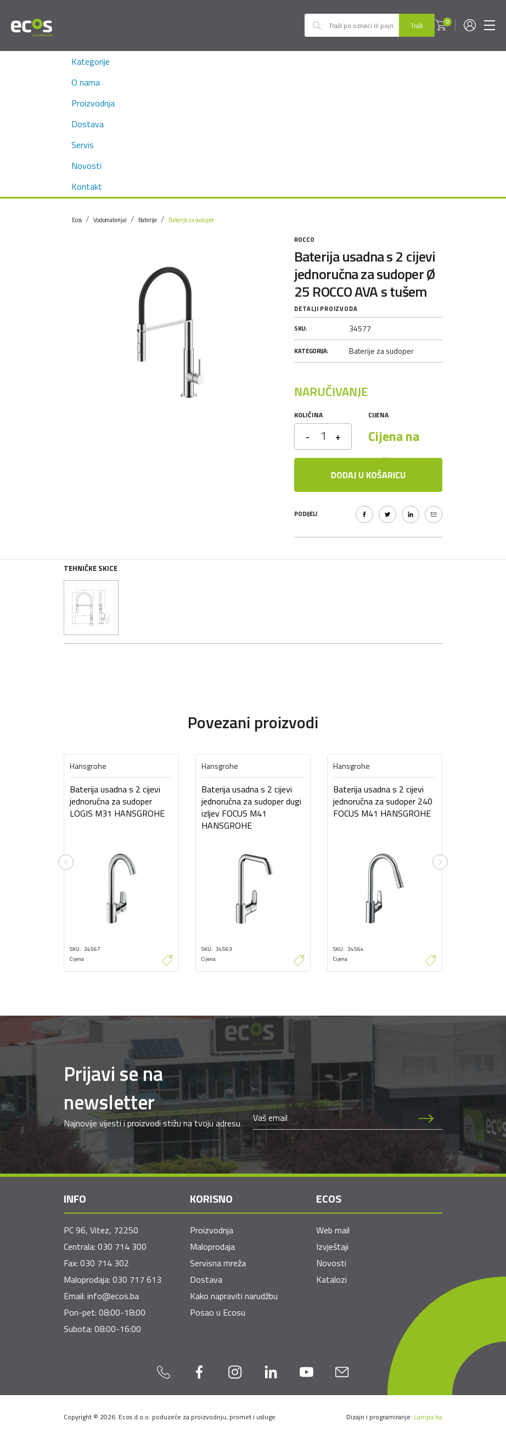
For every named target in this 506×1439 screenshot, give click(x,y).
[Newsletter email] (331, 1118)
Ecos (77, 220)
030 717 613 (137, 1279)
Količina (308, 415)
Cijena (378, 415)
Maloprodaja (212, 1246)
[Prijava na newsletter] (425, 1118)
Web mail (333, 1230)
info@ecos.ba (113, 1295)
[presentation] (66, 862)
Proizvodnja (93, 103)
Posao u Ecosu (217, 1312)
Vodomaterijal (109, 220)
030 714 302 (104, 1263)
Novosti (86, 165)
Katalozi (331, 1279)
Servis (82, 144)
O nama (85, 82)
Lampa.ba (428, 1417)
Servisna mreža (218, 1263)
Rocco (304, 239)
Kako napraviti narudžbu (234, 1295)
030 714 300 (122, 1246)
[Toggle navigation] (489, 25)
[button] (441, 25)
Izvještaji (332, 1246)
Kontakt (86, 186)
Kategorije (90, 61)
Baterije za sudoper (191, 220)
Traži (417, 25)
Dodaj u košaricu (368, 474)
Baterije (147, 220)
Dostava (87, 124)
